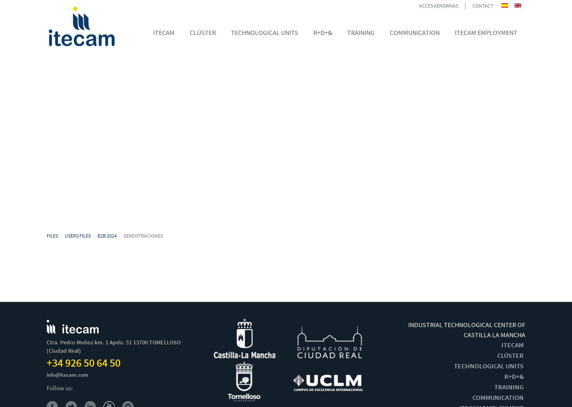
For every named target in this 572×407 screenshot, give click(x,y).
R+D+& (514, 376)
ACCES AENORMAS (438, 6)
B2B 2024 (107, 236)
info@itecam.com (67, 374)
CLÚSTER (510, 355)
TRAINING (509, 387)
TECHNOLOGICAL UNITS (489, 366)
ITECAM (512, 345)
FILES (52, 236)
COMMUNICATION (498, 397)
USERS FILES (78, 236)
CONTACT (482, 6)
